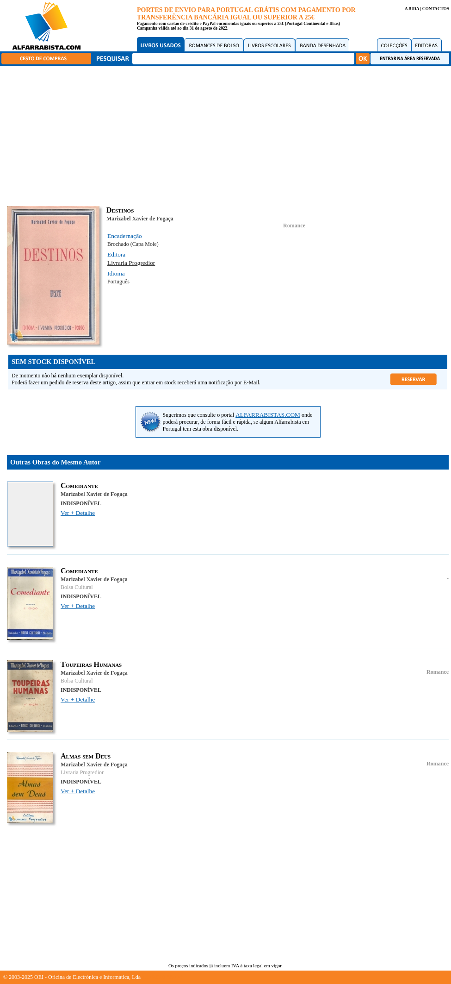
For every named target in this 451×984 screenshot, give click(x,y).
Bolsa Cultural (77, 587)
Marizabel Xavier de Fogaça (139, 218)
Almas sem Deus (86, 756)
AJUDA (412, 8)
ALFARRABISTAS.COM (267, 414)
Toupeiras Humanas (91, 664)
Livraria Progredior (131, 262)
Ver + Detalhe (78, 512)
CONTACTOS (435, 8)
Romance (294, 225)
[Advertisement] (228, 134)
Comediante (79, 485)
